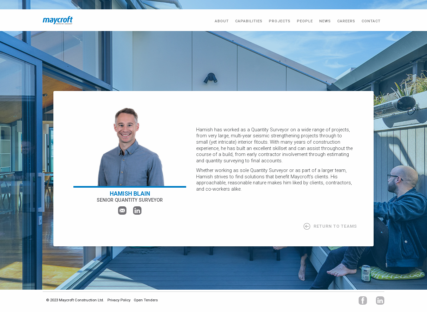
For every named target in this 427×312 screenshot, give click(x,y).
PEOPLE (305, 21)
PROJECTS (280, 21)
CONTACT (371, 21)
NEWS (325, 21)
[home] (58, 20)
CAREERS (346, 21)
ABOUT (222, 21)
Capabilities (249, 21)
